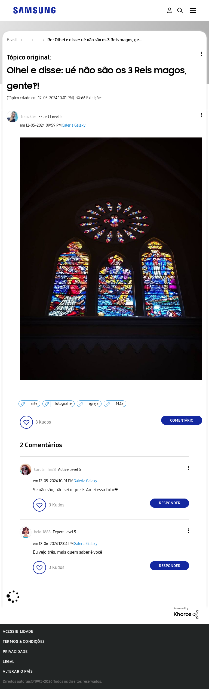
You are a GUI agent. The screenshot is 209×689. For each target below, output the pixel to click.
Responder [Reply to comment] (169, 503)
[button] (192, 115)
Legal (8, 661)
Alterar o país (18, 671)
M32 (119, 403)
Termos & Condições (24, 641)
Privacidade (15, 651)
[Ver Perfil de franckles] (28, 116)
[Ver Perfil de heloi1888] (42, 532)
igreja (94, 403)
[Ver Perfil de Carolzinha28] (45, 469)
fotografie (63, 403)
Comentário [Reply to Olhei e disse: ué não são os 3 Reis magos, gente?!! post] (181, 420)
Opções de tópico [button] (192, 54)
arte (34, 403)
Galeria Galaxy (73, 125)
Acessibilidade (18, 631)
